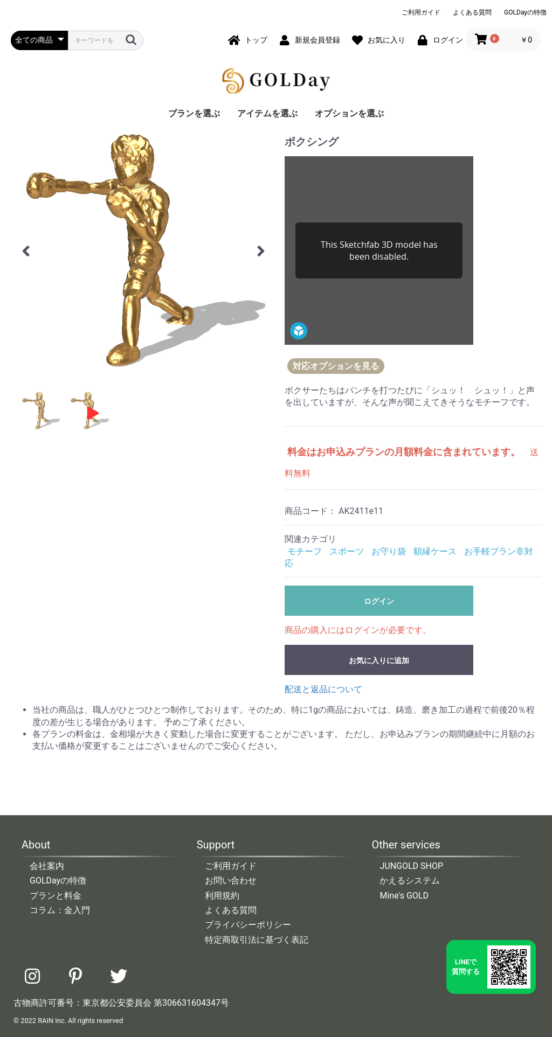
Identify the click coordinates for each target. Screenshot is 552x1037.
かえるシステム (410, 880)
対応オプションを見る (336, 366)
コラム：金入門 (60, 910)
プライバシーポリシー (248, 925)
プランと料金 (55, 895)
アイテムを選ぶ (267, 113)
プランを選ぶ (194, 113)
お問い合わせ (231, 880)
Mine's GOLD (404, 895)
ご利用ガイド (421, 12)
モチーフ (304, 551)
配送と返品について (323, 689)
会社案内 (47, 866)
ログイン (379, 601)
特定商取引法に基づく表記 (256, 940)
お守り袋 (388, 551)
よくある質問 (472, 12)
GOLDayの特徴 (525, 12)
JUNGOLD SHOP (411, 866)
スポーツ (346, 551)
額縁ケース (435, 551)
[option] (143, 249)
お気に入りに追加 (379, 660)
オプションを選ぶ (349, 113)
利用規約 (222, 895)
